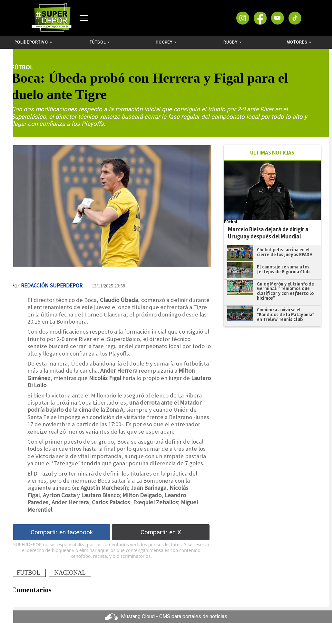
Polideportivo (33, 42)
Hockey (166, 42)
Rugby (232, 42)
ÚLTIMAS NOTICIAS (272, 153)
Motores (299, 42)
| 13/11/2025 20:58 (106, 285)
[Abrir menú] (84, 18)
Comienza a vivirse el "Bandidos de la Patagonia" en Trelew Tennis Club (285, 314)
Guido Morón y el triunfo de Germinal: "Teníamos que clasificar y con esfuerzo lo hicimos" (285, 291)
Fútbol (100, 42)
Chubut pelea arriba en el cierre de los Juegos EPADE (284, 252)
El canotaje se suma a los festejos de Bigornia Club (283, 269)
